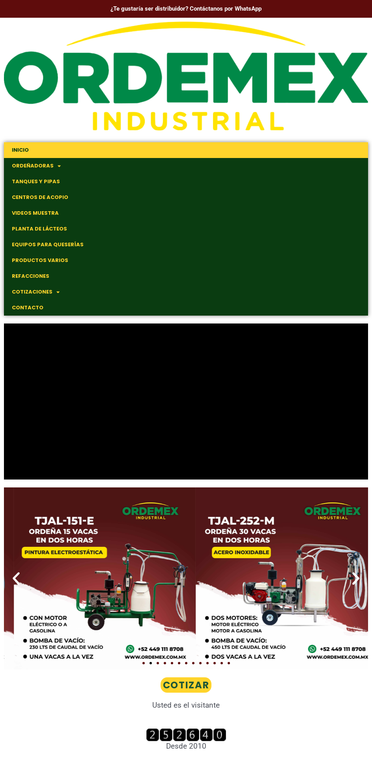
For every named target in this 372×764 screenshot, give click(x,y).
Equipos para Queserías (48, 244)
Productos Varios (40, 260)
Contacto (27, 307)
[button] (16, 578)
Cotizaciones (36, 292)
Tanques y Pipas (36, 181)
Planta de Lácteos (39, 228)
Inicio (20, 150)
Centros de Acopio (40, 197)
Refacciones (30, 276)
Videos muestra (35, 213)
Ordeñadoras (36, 166)
